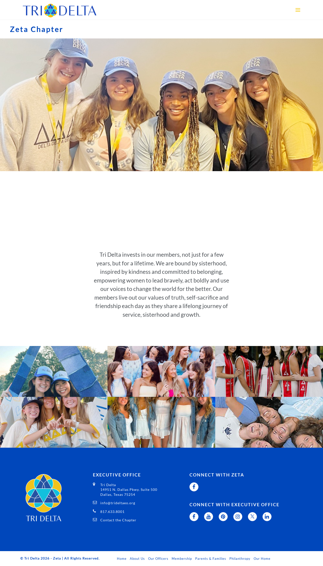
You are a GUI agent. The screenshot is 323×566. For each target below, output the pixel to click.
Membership (182, 559)
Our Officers (158, 559)
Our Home (262, 559)
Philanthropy (239, 559)
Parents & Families (210, 559)
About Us (137, 559)
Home (122, 559)
